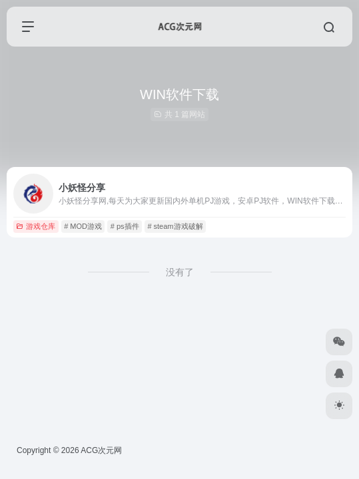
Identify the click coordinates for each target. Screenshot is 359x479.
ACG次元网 (101, 450)
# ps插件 (125, 226)
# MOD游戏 (83, 226)
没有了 (180, 272)
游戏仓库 (35, 226)
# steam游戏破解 (174, 226)
